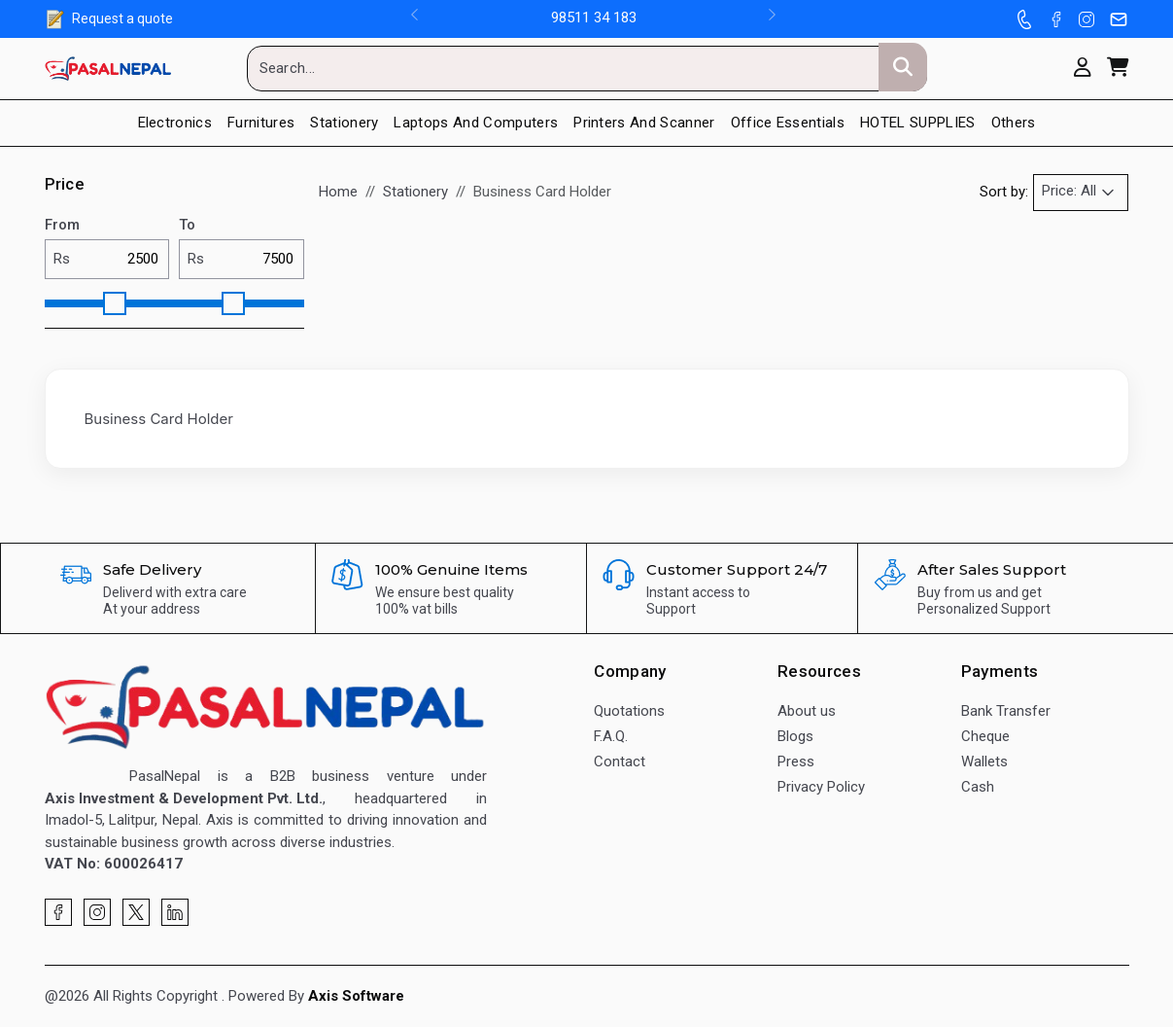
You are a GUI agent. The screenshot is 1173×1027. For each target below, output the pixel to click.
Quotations (629, 711)
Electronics (175, 122)
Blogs (795, 736)
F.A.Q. (611, 736)
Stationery (344, 122)
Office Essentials (788, 122)
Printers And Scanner (643, 122)
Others (1013, 122)
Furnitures (260, 122)
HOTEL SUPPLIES (917, 122)
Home (338, 191)
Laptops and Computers (476, 122)
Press (795, 761)
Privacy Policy (821, 787)
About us (806, 711)
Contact (619, 761)
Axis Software (356, 996)
